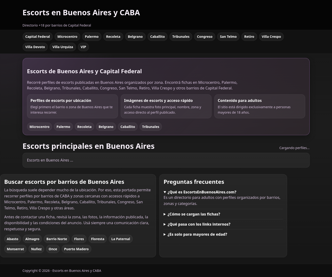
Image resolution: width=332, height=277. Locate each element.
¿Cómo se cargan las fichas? (194, 214)
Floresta (97, 239)
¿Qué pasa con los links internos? (199, 224)
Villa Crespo (271, 36)
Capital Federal (37, 36)
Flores (79, 239)
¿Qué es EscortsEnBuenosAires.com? (202, 192)
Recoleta (113, 36)
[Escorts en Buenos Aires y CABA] (81, 14)
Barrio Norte (56, 239)
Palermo (92, 36)
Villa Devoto (35, 47)
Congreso (204, 36)
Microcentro (67, 36)
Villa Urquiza (62, 47)
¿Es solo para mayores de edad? (197, 234)
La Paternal (120, 239)
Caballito (157, 36)
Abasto (12, 239)
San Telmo (228, 36)
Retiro (249, 36)
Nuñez (36, 249)
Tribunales (180, 36)
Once (53, 249)
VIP (83, 47)
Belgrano (135, 36)
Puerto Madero (76, 249)
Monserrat (15, 249)
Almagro (32, 239)
